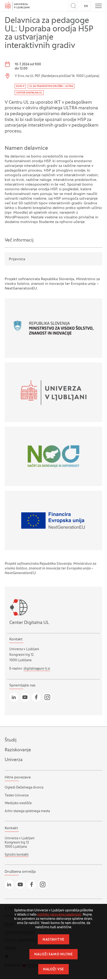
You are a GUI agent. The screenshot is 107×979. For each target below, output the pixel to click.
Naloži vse (53, 969)
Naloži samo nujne (53, 954)
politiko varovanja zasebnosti (59, 914)
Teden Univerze (17, 795)
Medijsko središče (18, 803)
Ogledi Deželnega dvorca (24, 787)
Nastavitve (53, 939)
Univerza (14, 760)
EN (86, 6)
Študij (11, 740)
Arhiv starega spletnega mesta (27, 811)
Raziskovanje (18, 750)
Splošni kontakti (17, 854)
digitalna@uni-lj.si (37, 668)
